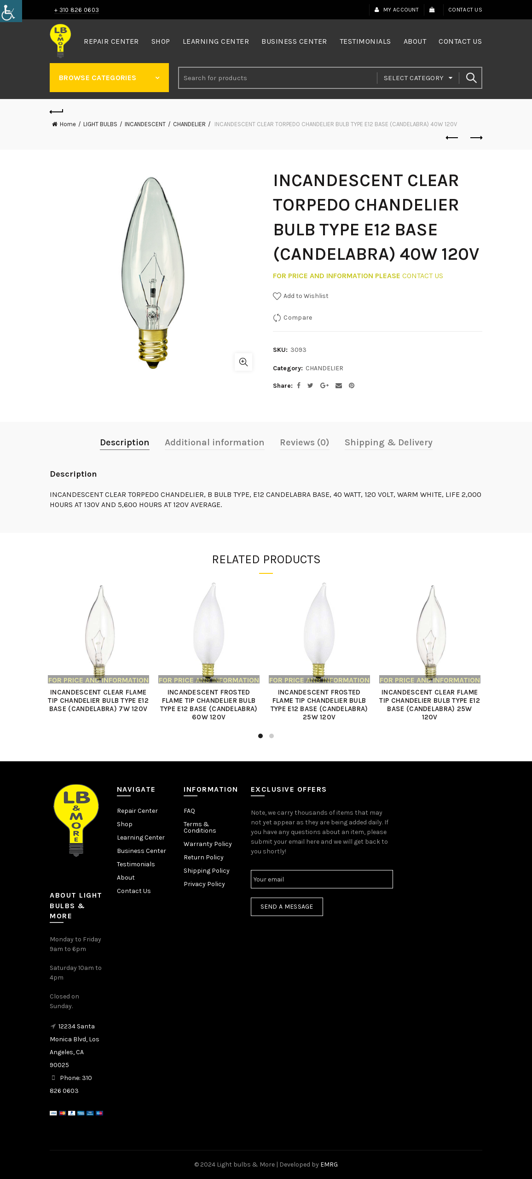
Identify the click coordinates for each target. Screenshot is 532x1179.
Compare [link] (297, 317)
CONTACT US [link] (422, 275)
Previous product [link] (452, 137)
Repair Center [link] (111, 41)
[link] (11, 11)
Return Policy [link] (204, 857)
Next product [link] (475, 137)
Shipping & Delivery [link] (389, 442)
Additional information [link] (215, 442)
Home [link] (68, 124)
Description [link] (125, 442)
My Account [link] (396, 9)
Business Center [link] (294, 41)
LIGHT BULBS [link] (100, 124)
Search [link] (470, 78)
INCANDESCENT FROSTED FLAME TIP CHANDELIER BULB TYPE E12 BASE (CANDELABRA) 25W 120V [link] (321, 704)
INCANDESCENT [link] (145, 124)
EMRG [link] (329, 1164)
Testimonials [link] (365, 41)
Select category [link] (414, 78)
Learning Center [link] (216, 41)
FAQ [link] (189, 811)
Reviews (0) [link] (305, 442)
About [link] (415, 41)
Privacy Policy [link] (204, 884)
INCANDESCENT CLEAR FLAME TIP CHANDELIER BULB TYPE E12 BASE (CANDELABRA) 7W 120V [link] (100, 700)
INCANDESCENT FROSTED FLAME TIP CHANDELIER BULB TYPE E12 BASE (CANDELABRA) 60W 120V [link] (211, 704)
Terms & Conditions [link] (200, 827)
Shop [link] (160, 41)
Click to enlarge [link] (243, 362)
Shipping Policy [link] (207, 871)
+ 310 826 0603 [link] (76, 9)
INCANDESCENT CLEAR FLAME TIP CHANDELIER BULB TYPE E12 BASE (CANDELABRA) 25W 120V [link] (432, 704)
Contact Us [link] (465, 9)
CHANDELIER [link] (189, 124)
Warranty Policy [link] (208, 844)
